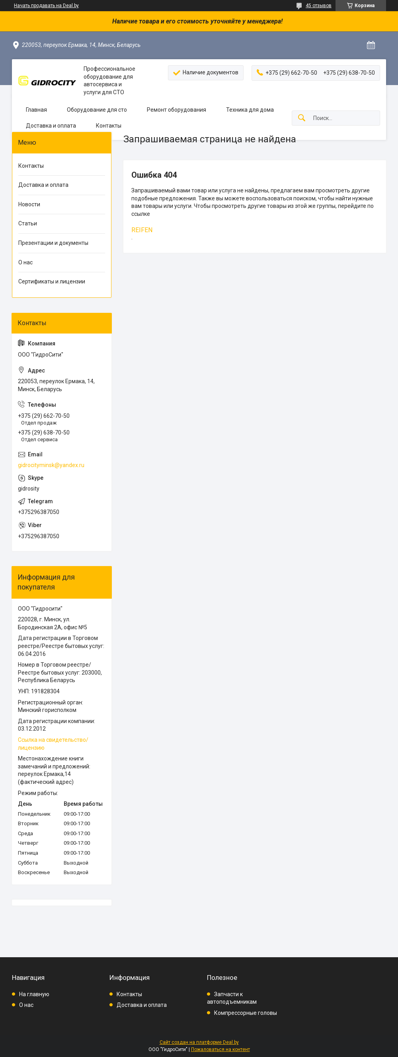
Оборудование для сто (97, 110)
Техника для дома (250, 110)
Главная (36, 110)
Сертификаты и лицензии (51, 281)
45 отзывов (319, 5)
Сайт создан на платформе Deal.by (199, 1042)
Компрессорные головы (245, 1013)
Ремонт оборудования (176, 110)
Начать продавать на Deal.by (46, 5)
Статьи (27, 223)
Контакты (108, 125)
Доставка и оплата (51, 125)
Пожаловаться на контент (220, 1049)
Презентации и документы (53, 243)
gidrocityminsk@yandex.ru (51, 465)
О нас (25, 262)
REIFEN (141, 230)
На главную (34, 994)
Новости (29, 204)
